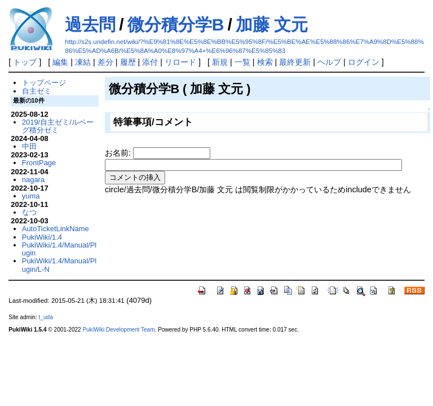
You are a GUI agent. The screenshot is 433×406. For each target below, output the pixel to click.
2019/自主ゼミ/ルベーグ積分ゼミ (58, 126)
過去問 (90, 24)
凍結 (83, 62)
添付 (150, 62)
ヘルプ (329, 62)
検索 (265, 62)
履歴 (128, 62)
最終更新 (295, 62)
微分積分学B (175, 24)
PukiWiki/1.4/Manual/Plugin (59, 249)
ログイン (363, 62)
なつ (29, 212)
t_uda (46, 317)
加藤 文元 (272, 24)
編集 (60, 62)
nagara (33, 179)
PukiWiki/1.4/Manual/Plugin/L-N (59, 265)
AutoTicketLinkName (55, 228)
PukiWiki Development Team (119, 329)
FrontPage (39, 162)
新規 (220, 62)
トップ (25, 62)
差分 (105, 62)
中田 (29, 146)
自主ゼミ (36, 91)
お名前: (119, 152)
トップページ (44, 82)
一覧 (242, 62)
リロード (180, 62)
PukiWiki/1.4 (42, 237)
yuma (31, 196)
